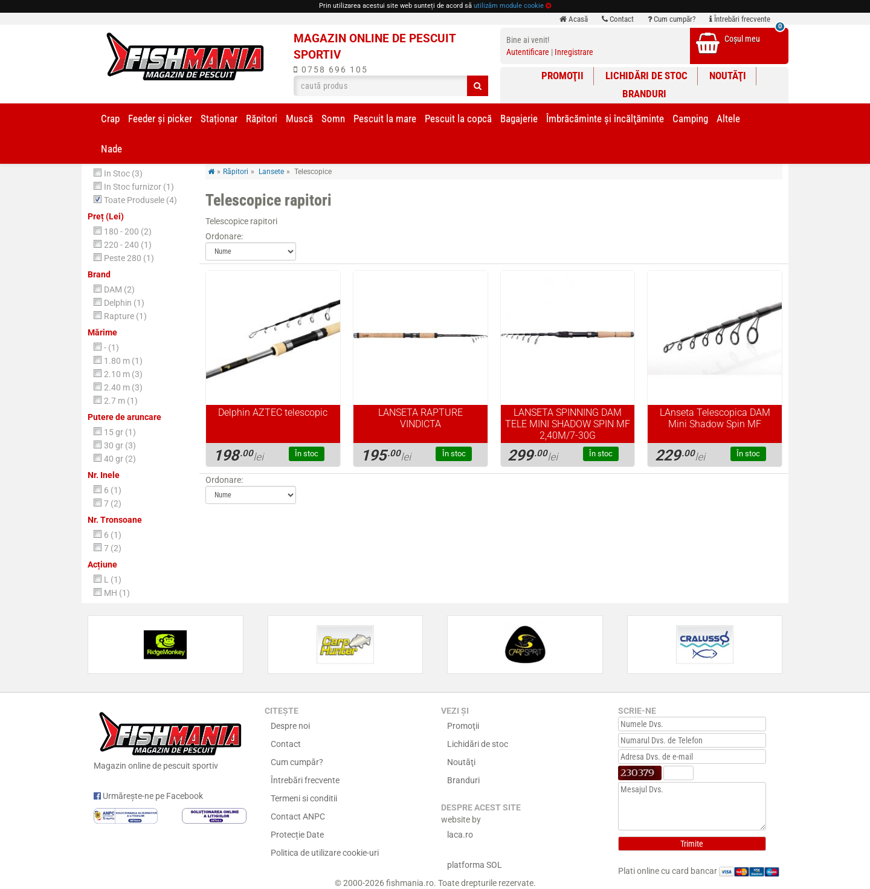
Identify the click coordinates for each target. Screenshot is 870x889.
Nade (111, 149)
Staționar (219, 118)
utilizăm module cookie (509, 6)
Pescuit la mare (384, 118)
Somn (333, 118)
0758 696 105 (331, 69)
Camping (690, 118)
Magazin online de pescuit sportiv (170, 739)
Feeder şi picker (160, 118)
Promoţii (562, 76)
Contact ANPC (298, 816)
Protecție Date (297, 834)
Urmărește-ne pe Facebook (148, 796)
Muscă (299, 118)
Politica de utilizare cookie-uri (325, 853)
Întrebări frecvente (739, 19)
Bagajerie (519, 118)
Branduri (644, 94)
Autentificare (527, 52)
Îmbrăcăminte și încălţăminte (605, 118)
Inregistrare (574, 52)
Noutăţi (727, 76)
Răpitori (261, 118)
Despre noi (290, 726)
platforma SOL (474, 865)
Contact (618, 19)
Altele (728, 118)
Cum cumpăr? (671, 19)
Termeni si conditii (304, 798)
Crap (110, 118)
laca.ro (460, 834)
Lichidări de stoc (646, 76)
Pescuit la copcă (458, 118)
